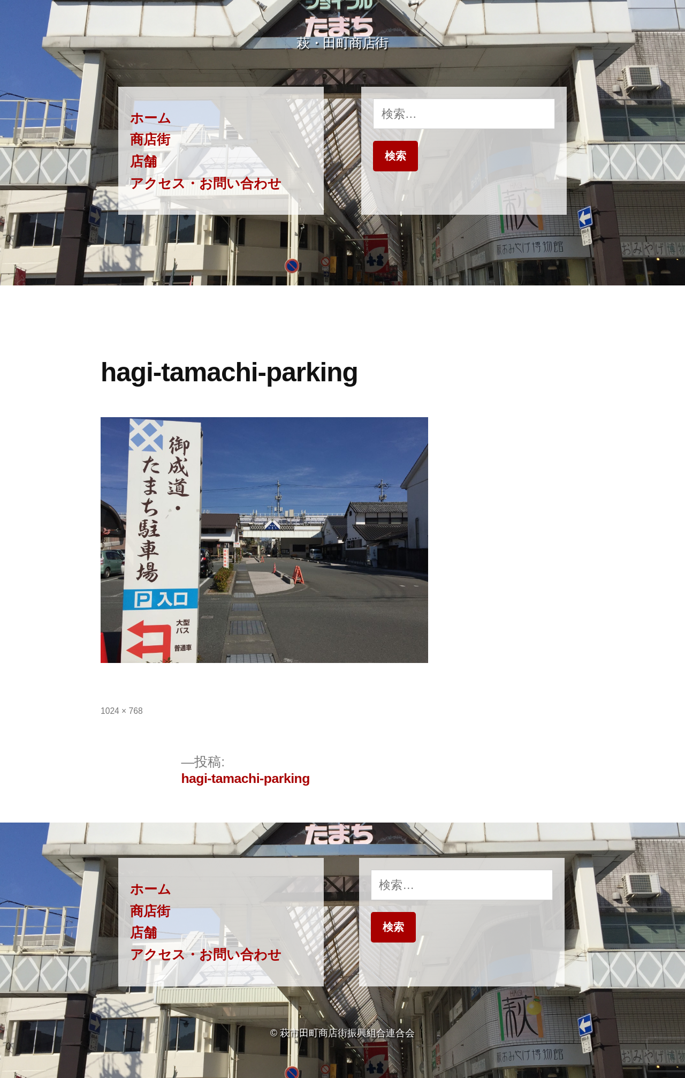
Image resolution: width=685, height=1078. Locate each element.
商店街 (150, 139)
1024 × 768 (122, 710)
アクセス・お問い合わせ (205, 183)
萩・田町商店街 (342, 43)
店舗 (143, 161)
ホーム (150, 118)
